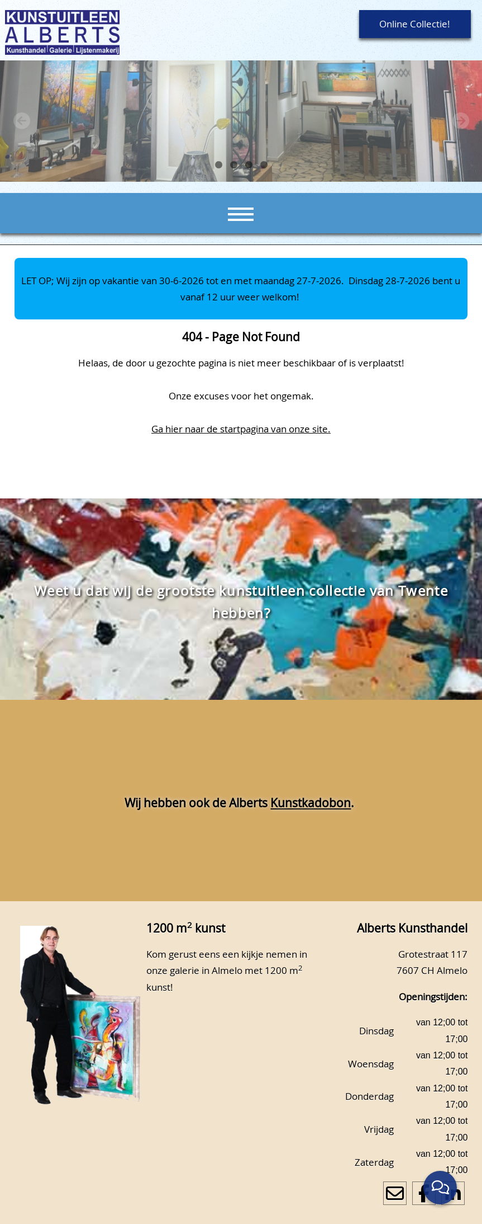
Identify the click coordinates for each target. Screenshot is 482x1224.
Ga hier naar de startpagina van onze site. (241, 428)
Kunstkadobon (310, 803)
